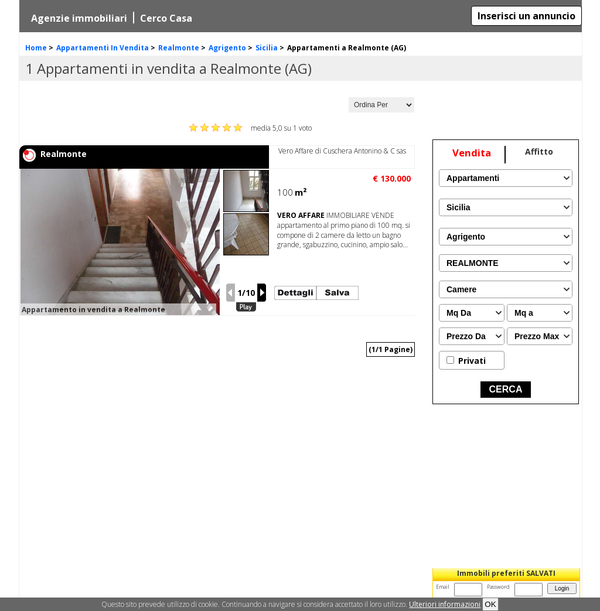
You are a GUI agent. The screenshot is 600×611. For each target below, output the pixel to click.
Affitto (539, 151)
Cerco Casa (166, 18)
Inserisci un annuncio (526, 15)
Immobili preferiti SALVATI (506, 573)
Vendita (471, 152)
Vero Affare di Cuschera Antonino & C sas (342, 151)
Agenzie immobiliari (79, 18)
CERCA (506, 389)
